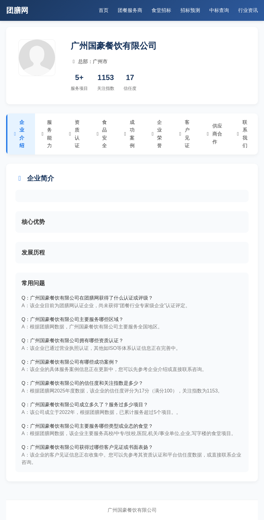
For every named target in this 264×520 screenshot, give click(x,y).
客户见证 (184, 134)
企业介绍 (19, 134)
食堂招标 (161, 10)
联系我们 (241, 134)
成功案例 (129, 134)
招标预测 (190, 10)
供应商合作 (214, 133)
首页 (103, 10)
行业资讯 (248, 10)
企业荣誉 (156, 134)
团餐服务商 (130, 10)
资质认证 (74, 134)
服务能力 (46, 134)
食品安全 (101, 134)
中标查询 (219, 10)
